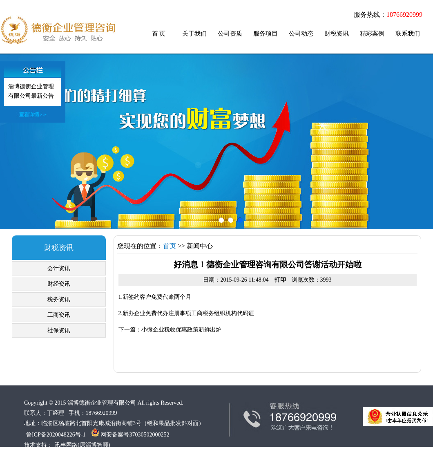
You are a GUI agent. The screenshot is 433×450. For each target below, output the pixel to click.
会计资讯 (58, 268)
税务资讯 (58, 299)
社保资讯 (58, 330)
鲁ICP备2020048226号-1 (55, 435)
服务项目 (265, 33)
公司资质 (230, 33)
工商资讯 (58, 315)
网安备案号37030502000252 (130, 435)
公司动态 (301, 33)
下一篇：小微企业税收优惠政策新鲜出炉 (169, 330)
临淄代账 (58, 30)
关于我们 (194, 33)
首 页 (159, 33)
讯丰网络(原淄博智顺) (82, 445)
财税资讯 (336, 33)
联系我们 (407, 33)
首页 (169, 245)
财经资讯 (58, 284)
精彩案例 (372, 33)
